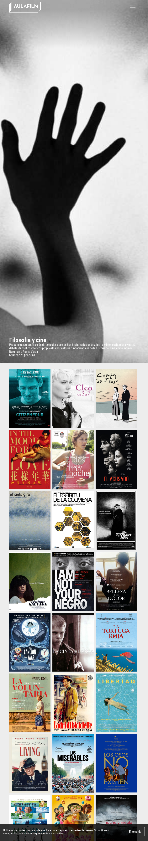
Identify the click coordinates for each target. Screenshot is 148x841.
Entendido (135, 831)
